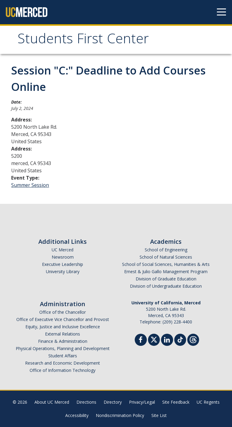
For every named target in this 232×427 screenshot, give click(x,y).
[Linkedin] (167, 340)
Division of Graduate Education (166, 279)
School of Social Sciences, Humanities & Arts (166, 264)
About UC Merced (51, 402)
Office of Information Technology (62, 370)
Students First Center (83, 40)
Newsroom (63, 257)
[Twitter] (153, 339)
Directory (113, 402)
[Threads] (193, 339)
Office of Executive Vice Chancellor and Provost (62, 319)
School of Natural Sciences (166, 257)
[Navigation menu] (221, 12)
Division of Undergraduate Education (166, 286)
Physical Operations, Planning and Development (63, 348)
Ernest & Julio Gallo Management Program (166, 271)
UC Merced (62, 250)
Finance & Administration (62, 341)
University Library (62, 271)
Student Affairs (62, 356)
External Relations (62, 334)
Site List (159, 415)
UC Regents (208, 402)
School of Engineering (166, 250)
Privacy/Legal (142, 402)
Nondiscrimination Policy (120, 415)
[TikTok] (180, 339)
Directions (86, 402)
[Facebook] (141, 340)
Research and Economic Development (62, 363)
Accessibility (77, 415)
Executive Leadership (62, 264)
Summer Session (30, 185)
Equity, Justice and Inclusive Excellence (62, 326)
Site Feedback (175, 402)
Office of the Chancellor (62, 312)
